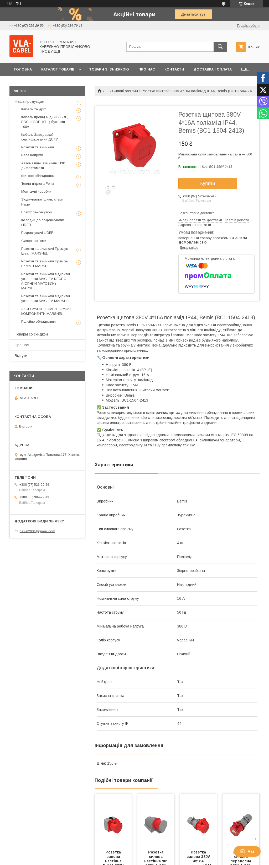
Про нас (146, 69)
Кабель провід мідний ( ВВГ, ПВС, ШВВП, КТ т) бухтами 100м (44, 121)
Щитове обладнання (38, 176)
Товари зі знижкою (109, 69)
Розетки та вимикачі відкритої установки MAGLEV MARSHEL (45, 298)
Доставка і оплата (213, 69)
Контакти (174, 69)
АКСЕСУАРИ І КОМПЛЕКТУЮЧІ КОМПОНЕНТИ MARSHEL (46, 311)
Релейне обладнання (38, 321)
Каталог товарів (57, 69)
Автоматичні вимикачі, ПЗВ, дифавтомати (43, 165)
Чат (247, 851)
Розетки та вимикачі (37, 147)
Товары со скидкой (31, 334)
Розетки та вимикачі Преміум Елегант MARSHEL (45, 263)
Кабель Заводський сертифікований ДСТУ (39, 137)
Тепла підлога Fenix (37, 184)
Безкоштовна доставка (196, 213)
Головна (23, 69)
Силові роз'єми (125, 91)
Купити (207, 183)
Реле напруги (32, 155)
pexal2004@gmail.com (37, 531)
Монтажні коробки (36, 191)
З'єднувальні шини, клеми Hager (42, 201)
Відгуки (21, 356)
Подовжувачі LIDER (37, 233)
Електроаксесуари (36, 212)
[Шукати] (220, 47)
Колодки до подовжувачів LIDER (43, 222)
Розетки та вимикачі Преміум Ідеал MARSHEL (45, 251)
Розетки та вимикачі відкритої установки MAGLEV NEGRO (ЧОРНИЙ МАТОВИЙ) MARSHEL (45, 281)
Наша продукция (29, 101)
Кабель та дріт (33, 109)
